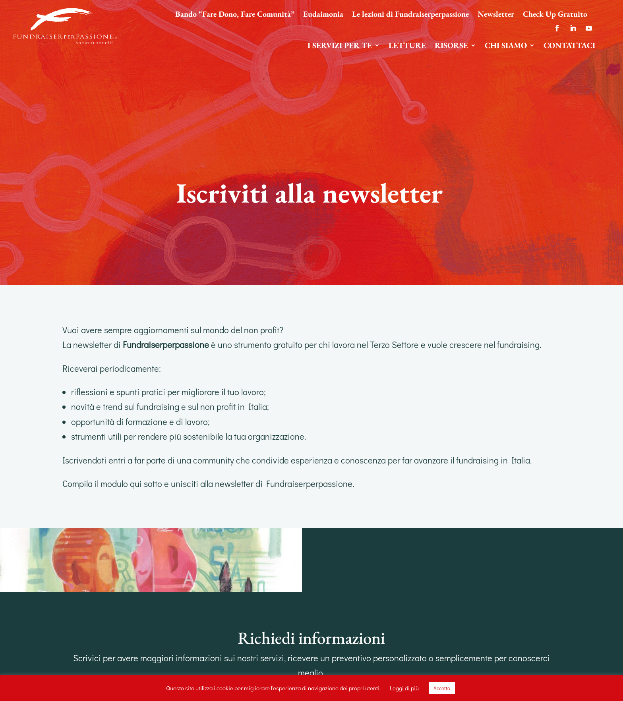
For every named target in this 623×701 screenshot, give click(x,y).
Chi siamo (506, 46)
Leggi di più (404, 688)
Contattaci (569, 46)
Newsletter (496, 15)
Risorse (451, 46)
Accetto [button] (441, 688)
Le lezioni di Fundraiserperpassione (410, 15)
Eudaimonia (323, 15)
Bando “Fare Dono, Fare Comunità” (234, 15)
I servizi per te (340, 46)
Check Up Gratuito (555, 15)
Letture (407, 46)
